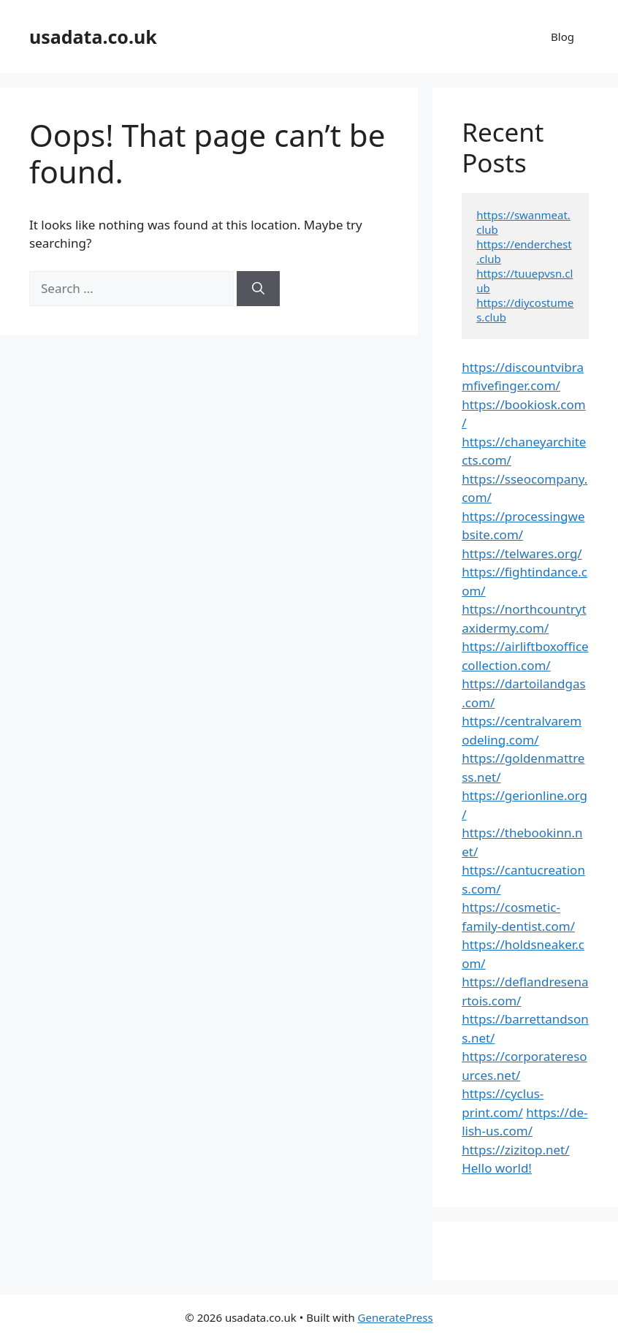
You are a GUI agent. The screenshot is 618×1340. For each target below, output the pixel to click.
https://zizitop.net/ (515, 1149)
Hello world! (497, 1168)
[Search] (258, 288)
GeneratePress (395, 1317)
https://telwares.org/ (521, 553)
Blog (562, 36)
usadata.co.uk (93, 36)
